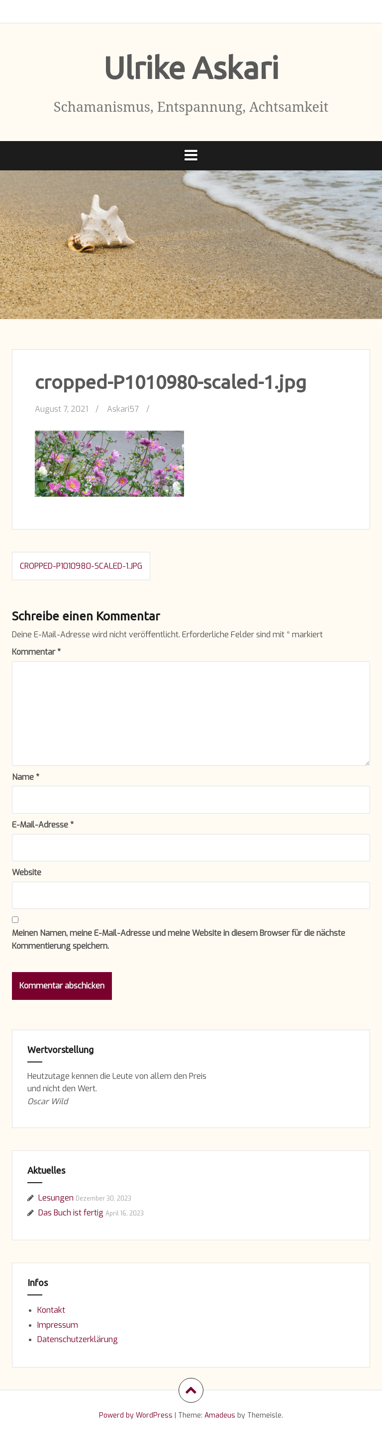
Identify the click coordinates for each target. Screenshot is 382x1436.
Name (25, 777)
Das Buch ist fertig (70, 1213)
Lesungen (56, 1198)
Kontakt (51, 1310)
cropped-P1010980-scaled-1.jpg (81, 566)
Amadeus (219, 1415)
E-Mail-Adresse (43, 825)
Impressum (57, 1325)
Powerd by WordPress (136, 1415)
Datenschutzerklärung (77, 1339)
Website (26, 872)
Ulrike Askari (191, 67)
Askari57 (123, 409)
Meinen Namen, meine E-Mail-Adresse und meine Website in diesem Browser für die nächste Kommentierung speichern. (178, 939)
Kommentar (36, 652)
